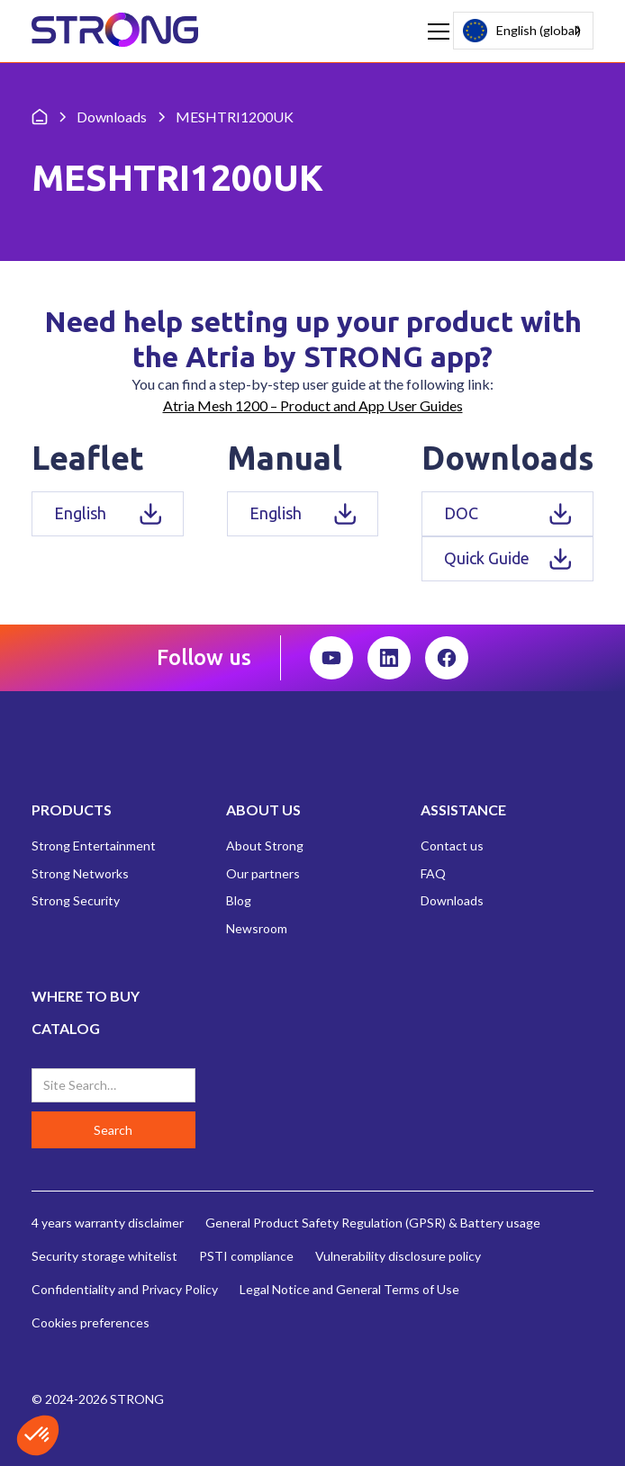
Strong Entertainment (94, 845)
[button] (435, 31)
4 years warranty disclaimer (108, 1222)
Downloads (452, 900)
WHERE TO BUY (86, 995)
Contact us (452, 845)
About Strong (264, 845)
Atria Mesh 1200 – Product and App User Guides (313, 405)
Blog (238, 900)
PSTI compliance (246, 1256)
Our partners (263, 873)
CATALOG (66, 1028)
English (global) (521, 30)
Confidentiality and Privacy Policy (125, 1289)
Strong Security (76, 900)
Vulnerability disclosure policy (398, 1256)
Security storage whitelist (104, 1256)
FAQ (433, 873)
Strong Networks (80, 873)
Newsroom (256, 928)
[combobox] (523, 30)
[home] (115, 31)
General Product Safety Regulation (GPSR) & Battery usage (372, 1222)
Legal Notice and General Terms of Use (349, 1289)
